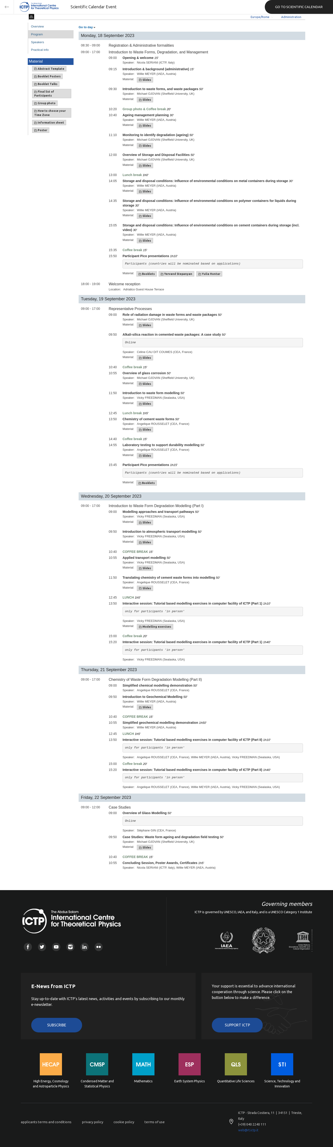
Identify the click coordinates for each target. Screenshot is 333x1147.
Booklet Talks (45, 84)
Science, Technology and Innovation (282, 1083)
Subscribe (56, 1025)
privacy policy (92, 1122)
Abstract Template (49, 68)
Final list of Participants (44, 93)
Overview (37, 26)
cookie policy (124, 1122)
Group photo (45, 103)
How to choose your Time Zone (50, 112)
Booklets (147, 274)
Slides (145, 80)
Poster (40, 130)
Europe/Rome (260, 16)
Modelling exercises (155, 626)
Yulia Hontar (209, 274)
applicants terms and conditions (46, 1122)
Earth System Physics (189, 1081)
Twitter (42, 947)
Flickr (99, 947)
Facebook (28, 947)
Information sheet (49, 122)
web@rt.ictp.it (248, 1130)
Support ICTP (237, 1025)
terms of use (155, 1122)
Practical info (40, 50)
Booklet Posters (47, 76)
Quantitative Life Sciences (236, 1081)
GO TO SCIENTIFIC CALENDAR (299, 7)
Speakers (37, 42)
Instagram (70, 947)
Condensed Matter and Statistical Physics (97, 1083)
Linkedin (84, 947)
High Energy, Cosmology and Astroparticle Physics (51, 1083)
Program (37, 34)
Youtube (56, 947)
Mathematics (143, 1081)
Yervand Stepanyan (176, 274)
